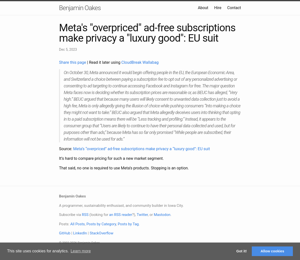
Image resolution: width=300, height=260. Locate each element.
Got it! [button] (241, 251)
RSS (85, 214)
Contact (234, 7)
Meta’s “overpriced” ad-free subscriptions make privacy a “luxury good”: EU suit (141, 148)
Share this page (73, 62)
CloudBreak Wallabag (140, 62)
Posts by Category (101, 224)
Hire (217, 7)
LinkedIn (80, 233)
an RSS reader (120, 214)
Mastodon (162, 214)
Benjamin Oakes (80, 8)
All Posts (77, 224)
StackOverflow (101, 233)
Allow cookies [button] (272, 251)
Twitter (142, 214)
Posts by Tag (128, 224)
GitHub (64, 233)
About (203, 7)
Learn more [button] (81, 251)
